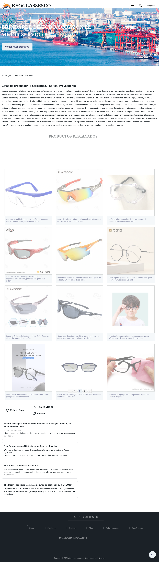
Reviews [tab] (39, 413)
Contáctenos (138, 528)
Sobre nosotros (113, 528)
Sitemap (101, 558)
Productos (53, 528)
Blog (92, 528)
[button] (132, 5)
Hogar (8, 75)
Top (152, 554)
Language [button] (151, 6)
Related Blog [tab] (15, 410)
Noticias (73, 528)
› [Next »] (89, 391)
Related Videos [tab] (43, 406)
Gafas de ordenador (24, 75)
